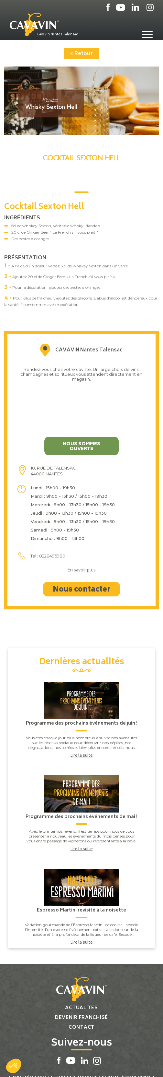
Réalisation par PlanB (96, 1065)
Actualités (81, 968)
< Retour (81, 53)
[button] (13, 1066)
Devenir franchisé (81, 978)
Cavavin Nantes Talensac (57, 34)
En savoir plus (81, 531)
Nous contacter (81, 550)
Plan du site (58, 1065)
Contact (81, 988)
